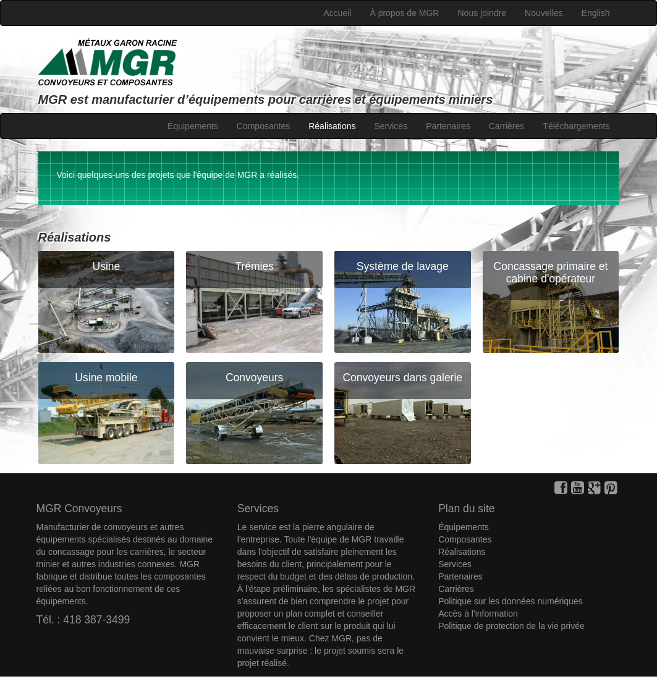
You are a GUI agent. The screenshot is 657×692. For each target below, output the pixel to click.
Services (390, 126)
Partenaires (448, 126)
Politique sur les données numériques (510, 601)
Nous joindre (481, 13)
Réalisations (331, 126)
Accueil (337, 13)
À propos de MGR (404, 13)
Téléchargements (576, 126)
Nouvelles (543, 13)
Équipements (192, 126)
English (596, 13)
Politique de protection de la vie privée (511, 626)
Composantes (263, 126)
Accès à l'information (478, 613)
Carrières (507, 126)
